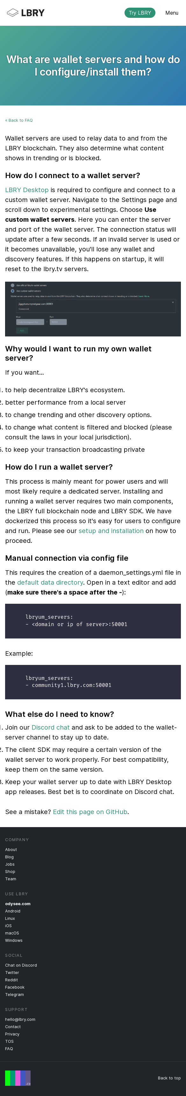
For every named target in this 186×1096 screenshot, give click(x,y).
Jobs (10, 864)
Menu (171, 13)
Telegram (14, 994)
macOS (12, 933)
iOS (8, 925)
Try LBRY (140, 13)
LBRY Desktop (27, 190)
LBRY (88, 12)
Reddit (11, 979)
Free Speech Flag (18, 1078)
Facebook (15, 987)
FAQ (9, 1048)
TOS (9, 1041)
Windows (14, 940)
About (11, 849)
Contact (13, 1026)
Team (10, 878)
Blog (9, 856)
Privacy (12, 1034)
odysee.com (18, 903)
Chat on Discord (21, 965)
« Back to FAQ (19, 120)
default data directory (50, 582)
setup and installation (111, 531)
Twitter (12, 972)
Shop (10, 871)
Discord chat (51, 727)
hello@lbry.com (20, 1019)
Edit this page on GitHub (90, 812)
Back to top (169, 1078)
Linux (10, 918)
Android (12, 911)
